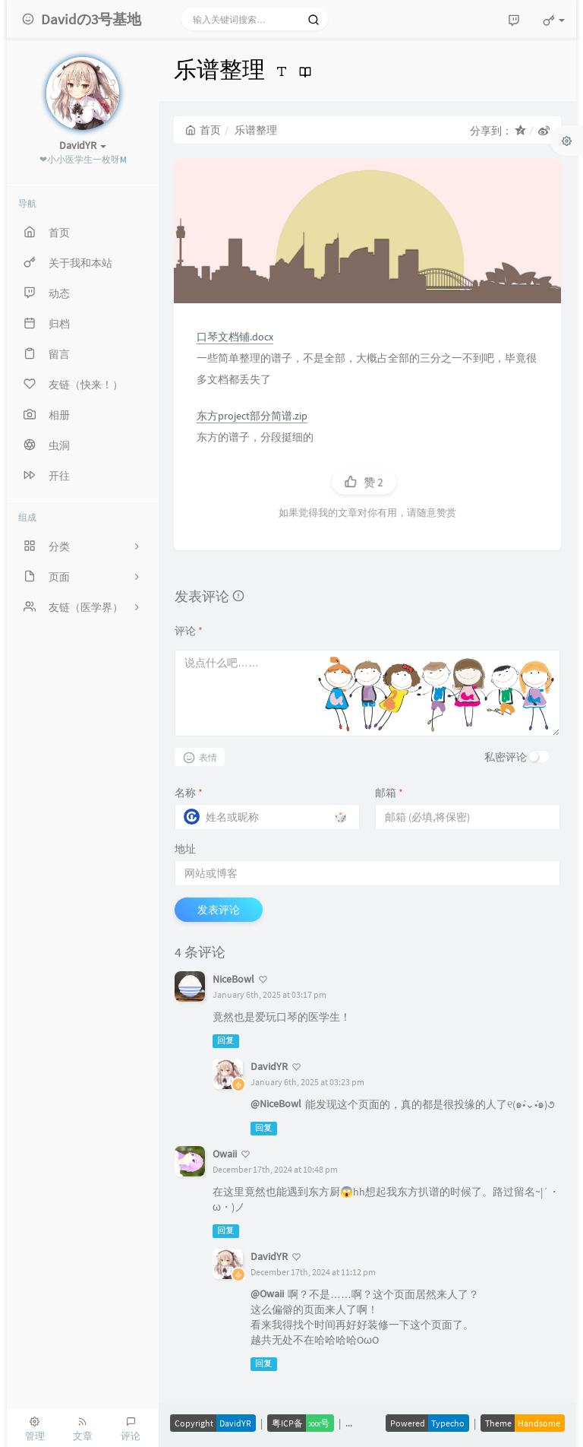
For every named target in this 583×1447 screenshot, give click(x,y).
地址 (185, 849)
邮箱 (389, 792)
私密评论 (505, 757)
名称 (189, 792)
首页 (203, 130)
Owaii (225, 1153)
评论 (189, 631)
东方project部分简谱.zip (252, 416)
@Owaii (267, 1293)
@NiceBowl (276, 1103)
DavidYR (269, 1066)
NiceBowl (233, 979)
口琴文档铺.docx (235, 337)
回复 (225, 1041)
